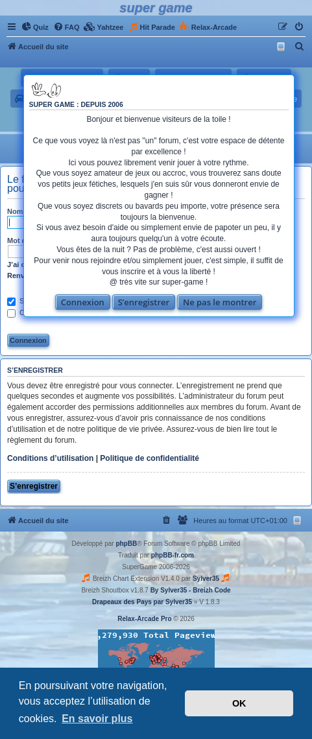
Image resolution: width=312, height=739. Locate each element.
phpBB (126, 543)
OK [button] (239, 703)
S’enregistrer (144, 302)
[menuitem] (35, 27)
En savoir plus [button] (97, 718)
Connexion (82, 302)
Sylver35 (206, 578)
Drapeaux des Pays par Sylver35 (142, 601)
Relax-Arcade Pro (144, 618)
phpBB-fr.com (172, 555)
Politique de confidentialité (149, 458)
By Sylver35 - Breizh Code (190, 590)
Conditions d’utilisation (50, 458)
